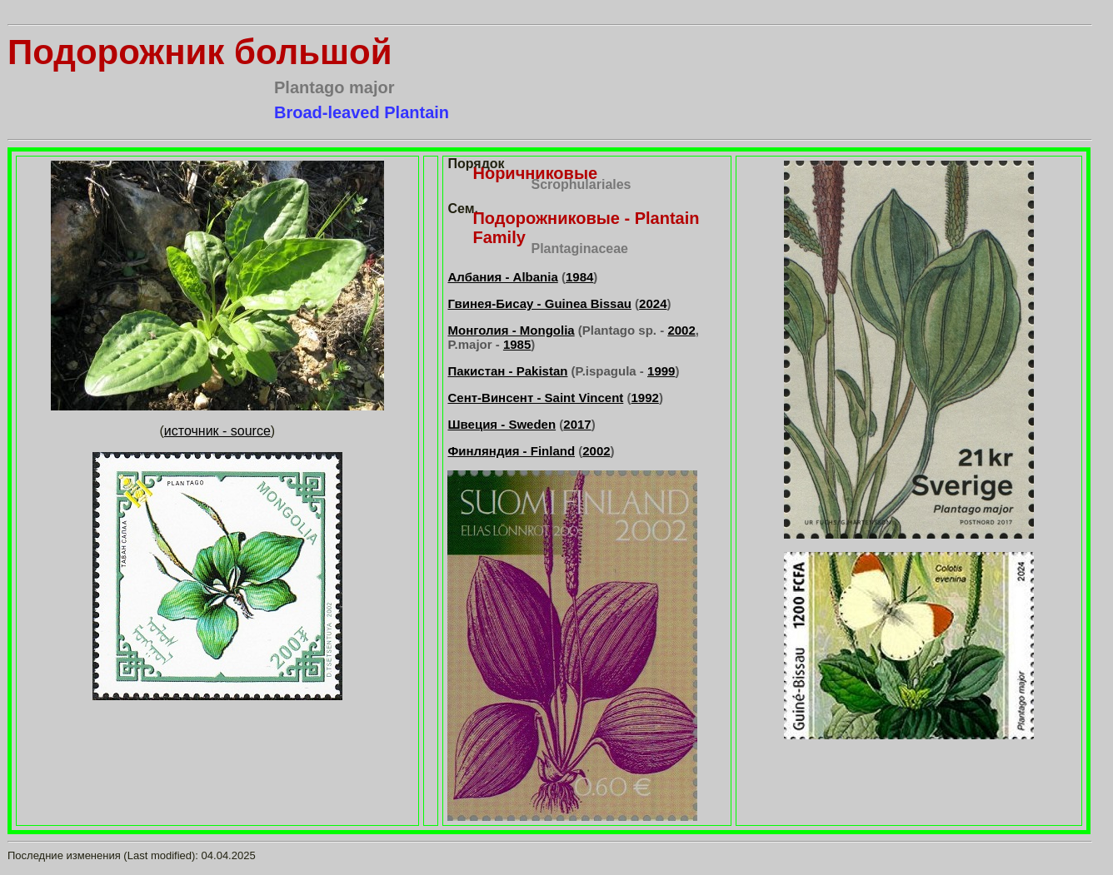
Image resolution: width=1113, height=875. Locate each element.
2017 (577, 424)
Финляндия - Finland (511, 451)
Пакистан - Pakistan (507, 371)
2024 (652, 303)
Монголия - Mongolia (510, 330)
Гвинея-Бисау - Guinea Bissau (539, 303)
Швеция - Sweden (501, 424)
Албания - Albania (502, 277)
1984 (579, 277)
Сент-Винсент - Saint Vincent (535, 397)
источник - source (217, 431)
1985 (517, 344)
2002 (681, 330)
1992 (645, 397)
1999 (661, 371)
